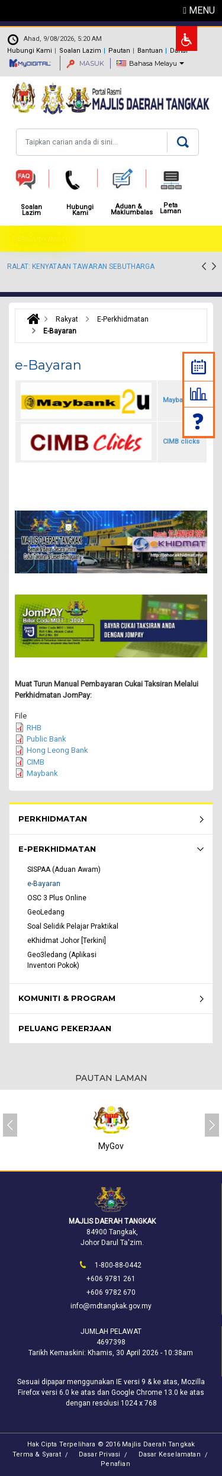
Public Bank (46, 738)
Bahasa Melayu (153, 63)
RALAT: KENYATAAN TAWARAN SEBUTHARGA (81, 266)
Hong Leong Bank (57, 750)
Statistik (198, 393)
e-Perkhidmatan (57, 848)
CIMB (35, 762)
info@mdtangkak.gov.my (111, 1306)
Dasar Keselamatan (170, 1454)
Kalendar (198, 367)
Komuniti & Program (66, 998)
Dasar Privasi (100, 1454)
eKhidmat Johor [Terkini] (66, 940)
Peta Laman (170, 208)
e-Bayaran (43, 884)
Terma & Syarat (36, 1454)
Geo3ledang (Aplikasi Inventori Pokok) (61, 960)
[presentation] (204, 267)
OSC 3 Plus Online (56, 898)
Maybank (42, 773)
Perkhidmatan (52, 818)
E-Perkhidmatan (123, 319)
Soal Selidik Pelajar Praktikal (72, 926)
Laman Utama (30, 319)
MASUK (85, 63)
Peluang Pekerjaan (64, 1028)
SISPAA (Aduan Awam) (64, 869)
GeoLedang (46, 912)
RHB (34, 727)
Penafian (115, 1464)
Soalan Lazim (199, 421)
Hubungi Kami (29, 50)
